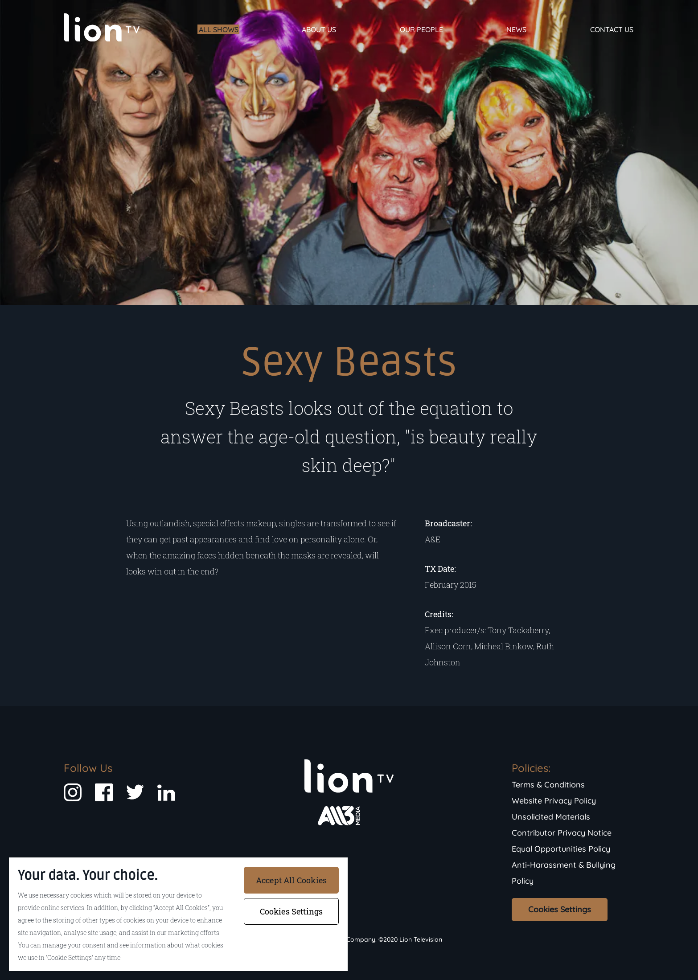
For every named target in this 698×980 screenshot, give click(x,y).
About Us (319, 29)
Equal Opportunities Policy (561, 849)
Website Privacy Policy (554, 800)
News (516, 29)
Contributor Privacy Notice (562, 833)
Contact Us (611, 29)
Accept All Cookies (291, 880)
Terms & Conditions (548, 784)
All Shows (218, 29)
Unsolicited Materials (551, 817)
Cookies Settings (559, 909)
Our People (421, 29)
